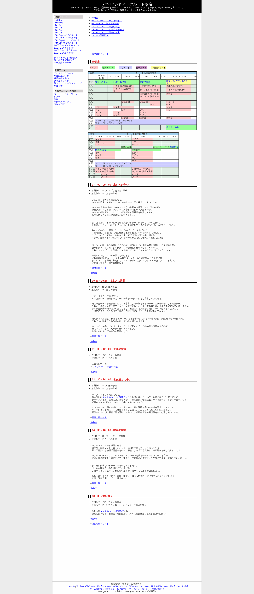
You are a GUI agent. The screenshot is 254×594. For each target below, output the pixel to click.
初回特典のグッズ (62, 101)
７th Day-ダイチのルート (66, 35)
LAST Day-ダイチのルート (66, 45)
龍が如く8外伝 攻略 (179, 586)
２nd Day (58, 22)
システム (58, 96)
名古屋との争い (173, 127)
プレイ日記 (59, 104)
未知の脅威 (145, 82)
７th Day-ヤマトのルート (66, 37)
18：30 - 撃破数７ (100, 35)
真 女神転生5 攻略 (159, 586)
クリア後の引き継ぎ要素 (65, 57)
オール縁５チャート (63, 62)
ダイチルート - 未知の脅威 (105, 367)
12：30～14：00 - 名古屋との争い (108, 29)
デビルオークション (63, 73)
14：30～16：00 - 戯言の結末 (106, 32)
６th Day (58, 32)
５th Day (58, 30)
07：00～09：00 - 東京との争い (107, 20)
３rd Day (58, 25)
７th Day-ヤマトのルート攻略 (127, 4)
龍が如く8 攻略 (104, 586)
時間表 (95, 18)
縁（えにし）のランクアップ (67, 83)
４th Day (58, 27)
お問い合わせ (158, 589)
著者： (116, 589)
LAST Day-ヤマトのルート (66, 48)
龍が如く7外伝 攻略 (85, 586)
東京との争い (101, 82)
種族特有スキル (61, 78)
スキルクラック (61, 81)
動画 (56, 99)
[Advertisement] (126, 45)
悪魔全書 (58, 86)
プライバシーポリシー (139, 589)
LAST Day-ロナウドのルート (67, 50)
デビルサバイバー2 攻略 (105, 10)
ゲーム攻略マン (97, 589)
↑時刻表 (93, 273)
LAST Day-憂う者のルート (66, 53)
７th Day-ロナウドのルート (67, 40)
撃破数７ (174, 147)
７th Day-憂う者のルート (66, 43)
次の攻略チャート (100, 524)
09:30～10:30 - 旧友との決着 (105, 23)
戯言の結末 (100, 150)
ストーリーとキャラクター (66, 94)
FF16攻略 (70, 586)
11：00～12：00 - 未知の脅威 (106, 26)
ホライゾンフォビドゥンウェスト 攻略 (131, 586)
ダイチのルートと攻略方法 (115, 397)
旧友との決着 (119, 82)
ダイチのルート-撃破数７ (112, 511)
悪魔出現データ (99, 268)
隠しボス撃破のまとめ (64, 60)
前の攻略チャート (100, 54)
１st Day (58, 20)
